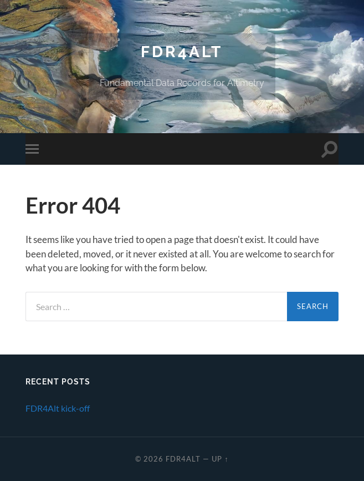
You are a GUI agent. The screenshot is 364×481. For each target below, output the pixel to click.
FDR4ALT (182, 52)
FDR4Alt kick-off (57, 408)
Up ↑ (220, 458)
